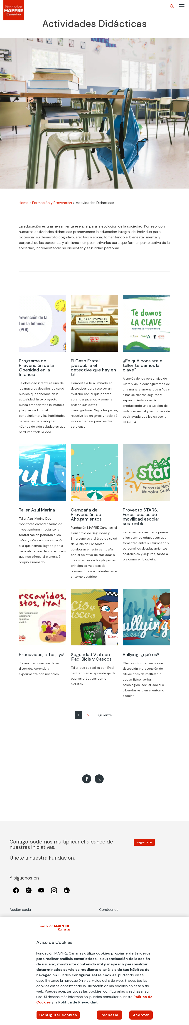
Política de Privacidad (77, 1002)
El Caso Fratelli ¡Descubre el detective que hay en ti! (93, 367)
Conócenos (108, 909)
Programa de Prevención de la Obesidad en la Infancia (36, 367)
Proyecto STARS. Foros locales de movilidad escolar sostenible (141, 516)
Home (23, 202)
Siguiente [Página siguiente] (104, 715)
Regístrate (144, 842)
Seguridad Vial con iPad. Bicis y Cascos (91, 657)
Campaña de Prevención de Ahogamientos (86, 514)
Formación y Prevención (52, 202)
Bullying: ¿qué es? (141, 654)
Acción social (21, 909)
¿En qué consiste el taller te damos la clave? (143, 365)
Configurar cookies (58, 1015)
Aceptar (141, 1015)
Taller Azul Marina (37, 510)
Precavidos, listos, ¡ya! (41, 654)
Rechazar (110, 1015)
